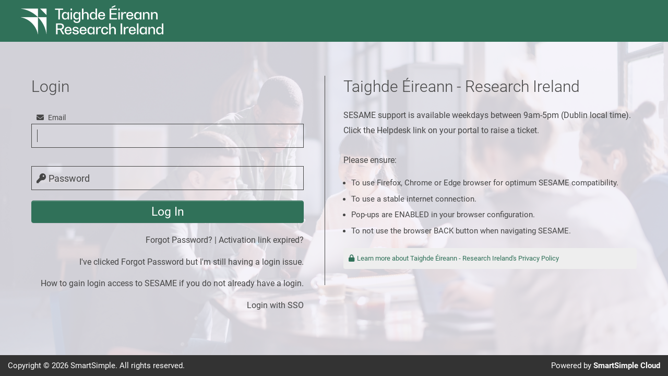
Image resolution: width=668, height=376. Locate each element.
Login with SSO (275, 305)
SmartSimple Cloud (626, 365)
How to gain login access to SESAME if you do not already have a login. (172, 283)
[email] (167, 136)
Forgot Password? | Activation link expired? (225, 240)
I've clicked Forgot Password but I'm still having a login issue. (191, 262)
